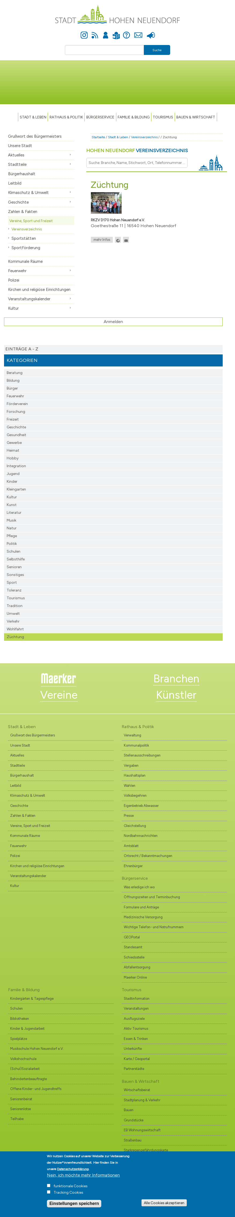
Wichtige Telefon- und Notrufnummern (154, 927)
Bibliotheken (19, 1019)
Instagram (84, 32)
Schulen (13, 551)
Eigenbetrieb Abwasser (141, 806)
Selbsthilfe (16, 559)
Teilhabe (17, 1119)
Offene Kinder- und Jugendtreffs (35, 1089)
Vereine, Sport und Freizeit (31, 221)
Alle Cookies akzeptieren (164, 1206)
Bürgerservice (100, 117)
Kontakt (138, 32)
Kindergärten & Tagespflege (32, 999)
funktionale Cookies (71, 1189)
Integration (16, 466)
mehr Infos (102, 240)
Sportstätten (24, 238)
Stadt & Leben (33, 117)
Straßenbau (132, 1140)
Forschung (16, 411)
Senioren (14, 567)
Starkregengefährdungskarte (146, 1150)
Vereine (58, 694)
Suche (157, 50)
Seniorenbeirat (21, 1099)
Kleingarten (16, 489)
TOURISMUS (163, 117)
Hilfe (126, 32)
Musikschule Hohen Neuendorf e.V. (37, 1049)
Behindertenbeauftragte (28, 1079)
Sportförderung (26, 247)
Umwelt (13, 613)
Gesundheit (16, 435)
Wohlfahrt (15, 629)
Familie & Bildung (134, 117)
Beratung (15, 372)
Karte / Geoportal (137, 1059)
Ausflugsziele (134, 1019)
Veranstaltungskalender (29, 299)
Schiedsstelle (134, 957)
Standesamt (133, 947)
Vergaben (131, 765)
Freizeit (13, 419)
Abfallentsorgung (137, 967)
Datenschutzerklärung (73, 1172)
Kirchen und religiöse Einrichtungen (39, 289)
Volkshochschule (23, 1059)
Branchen (176, 678)
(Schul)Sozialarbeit (25, 1069)
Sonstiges (15, 574)
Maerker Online (135, 977)
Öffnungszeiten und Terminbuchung (152, 897)
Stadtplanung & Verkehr (142, 1100)
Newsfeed (95, 32)
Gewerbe (14, 442)
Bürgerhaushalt (21, 173)
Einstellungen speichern (74, 1206)
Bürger (12, 388)
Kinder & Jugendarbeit (27, 1029)
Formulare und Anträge (141, 907)
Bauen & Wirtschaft (195, 117)
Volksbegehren (135, 795)
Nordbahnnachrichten (141, 836)
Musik (11, 520)
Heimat (13, 450)
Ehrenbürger (133, 866)
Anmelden (105, 32)
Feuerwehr (17, 270)
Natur (12, 528)
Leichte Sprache (116, 32)
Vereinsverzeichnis (27, 229)
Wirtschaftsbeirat (137, 1090)
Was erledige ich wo (139, 887)
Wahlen (129, 786)
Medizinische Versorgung (143, 917)
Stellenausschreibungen (142, 755)
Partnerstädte (134, 1069)
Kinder (12, 481)
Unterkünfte (133, 1049)
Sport (12, 582)
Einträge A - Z (21, 348)
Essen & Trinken (136, 1039)
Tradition (15, 606)
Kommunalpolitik (136, 745)
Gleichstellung (135, 826)
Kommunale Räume (25, 261)
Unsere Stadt (20, 145)
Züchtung (15, 637)
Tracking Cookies (68, 1195)
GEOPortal (132, 937)
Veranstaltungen (136, 1008)
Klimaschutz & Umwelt (28, 192)
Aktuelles (16, 155)
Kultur (13, 308)
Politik (12, 543)
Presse (151, 32)
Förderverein (17, 404)
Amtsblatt (131, 846)
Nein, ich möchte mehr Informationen (83, 1178)
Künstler (176, 694)
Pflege (12, 536)
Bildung (13, 380)
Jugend (13, 473)
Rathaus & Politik (66, 117)
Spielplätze (18, 1039)
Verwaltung (132, 735)
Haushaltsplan (135, 775)
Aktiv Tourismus (136, 1029)
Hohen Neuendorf (137, 150)
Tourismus (16, 598)
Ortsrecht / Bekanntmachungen (148, 856)
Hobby (12, 458)
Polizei (13, 280)
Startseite (98, 137)
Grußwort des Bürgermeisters (35, 136)
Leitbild (14, 183)
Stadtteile (17, 164)
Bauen (128, 1110)
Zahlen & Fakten (22, 211)
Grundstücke (133, 1120)
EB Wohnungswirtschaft (142, 1130)
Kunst (12, 505)
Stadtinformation (137, 999)
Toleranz (14, 590)
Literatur (14, 512)
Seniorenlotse (20, 1109)
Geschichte (18, 202)
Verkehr (13, 621)
